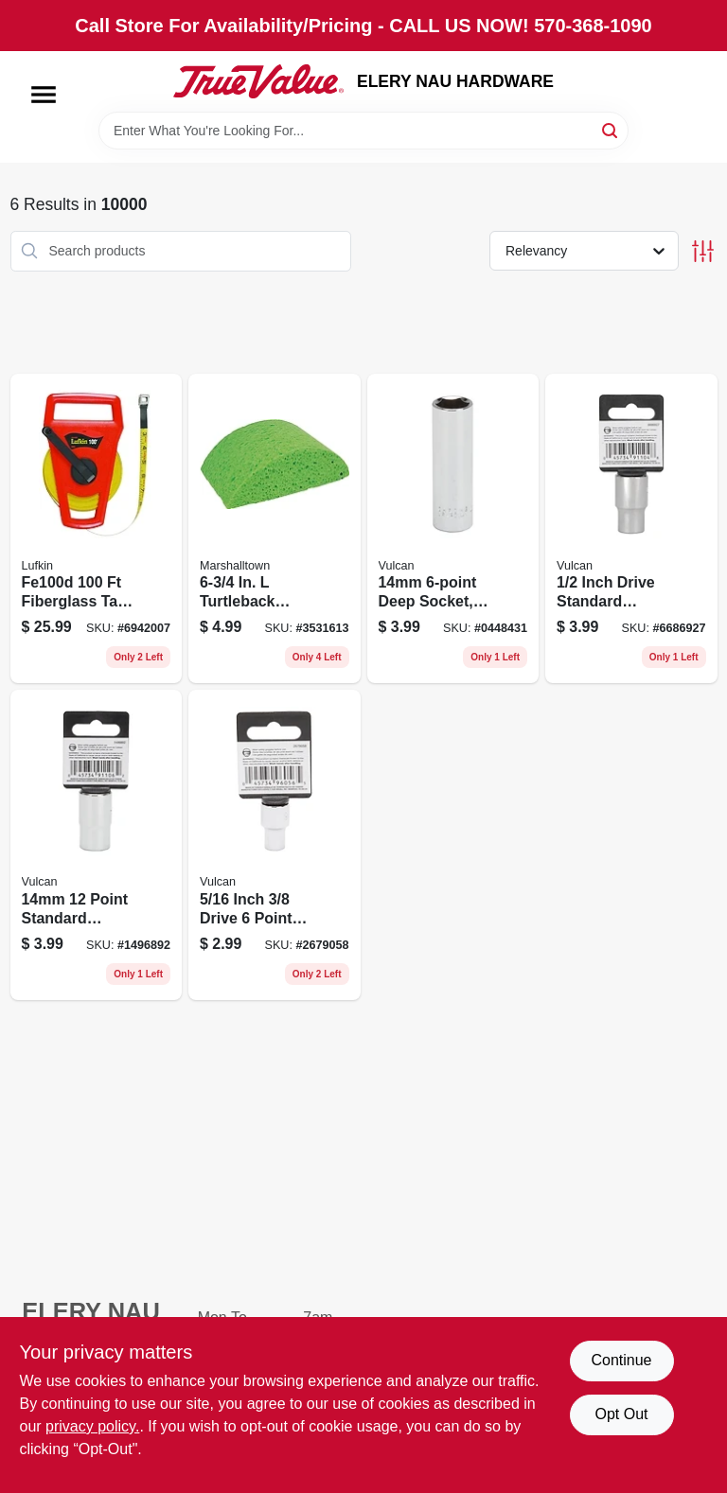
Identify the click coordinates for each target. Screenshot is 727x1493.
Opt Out (620, 1414)
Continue (621, 1360)
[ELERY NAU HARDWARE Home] (258, 81)
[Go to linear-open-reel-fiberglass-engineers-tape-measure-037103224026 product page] (96, 529)
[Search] (611, 129)
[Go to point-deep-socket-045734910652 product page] (453, 529)
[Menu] (43, 94)
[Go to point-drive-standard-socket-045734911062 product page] (96, 845)
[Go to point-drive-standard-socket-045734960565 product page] (274, 845)
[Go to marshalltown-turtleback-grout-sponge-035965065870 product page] (274, 529)
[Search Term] (363, 130)
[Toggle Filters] (703, 251)
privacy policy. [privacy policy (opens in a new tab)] (92, 1426)
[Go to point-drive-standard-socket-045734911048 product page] (631, 529)
